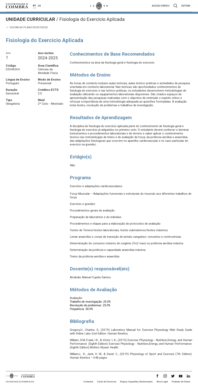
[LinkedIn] (188, 376)
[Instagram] (165, 376)
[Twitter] (173, 376)
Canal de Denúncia (106, 381)
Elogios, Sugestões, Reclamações (136, 381)
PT (34, 5)
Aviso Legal (162, 381)
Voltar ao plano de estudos (27, 27)
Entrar (185, 6)
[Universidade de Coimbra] (17, 5)
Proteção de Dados (181, 381)
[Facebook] (157, 376)
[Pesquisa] (175, 6)
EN (39, 5)
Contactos (88, 381)
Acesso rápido (161, 6)
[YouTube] (180, 376)
